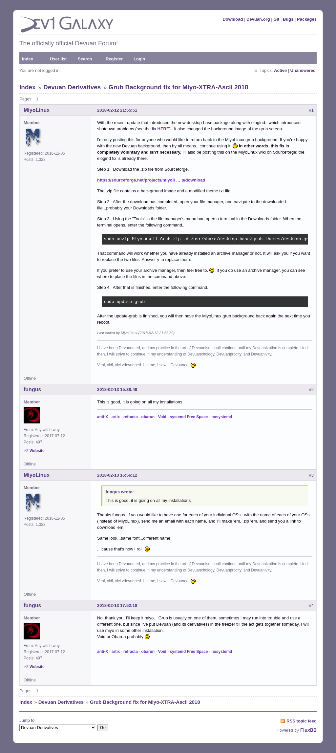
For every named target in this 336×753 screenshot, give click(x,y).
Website (37, 450)
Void (162, 417)
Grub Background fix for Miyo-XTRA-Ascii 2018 (178, 87)
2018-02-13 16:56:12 (117, 475)
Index (27, 58)
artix (116, 417)
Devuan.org (258, 19)
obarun (148, 417)
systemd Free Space (189, 417)
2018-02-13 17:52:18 (117, 605)
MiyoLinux (37, 110)
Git (276, 19)
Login (139, 58)
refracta (130, 417)
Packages (307, 19)
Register (114, 58)
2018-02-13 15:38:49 (117, 389)
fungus (32, 389)
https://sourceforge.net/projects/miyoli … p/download (151, 180)
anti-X (102, 417)
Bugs (288, 19)
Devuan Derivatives (72, 87)
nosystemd (221, 417)
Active (280, 70)
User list (58, 58)
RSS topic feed (301, 721)
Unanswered (303, 70)
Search (85, 58)
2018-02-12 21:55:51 (117, 110)
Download (232, 19)
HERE (163, 128)
